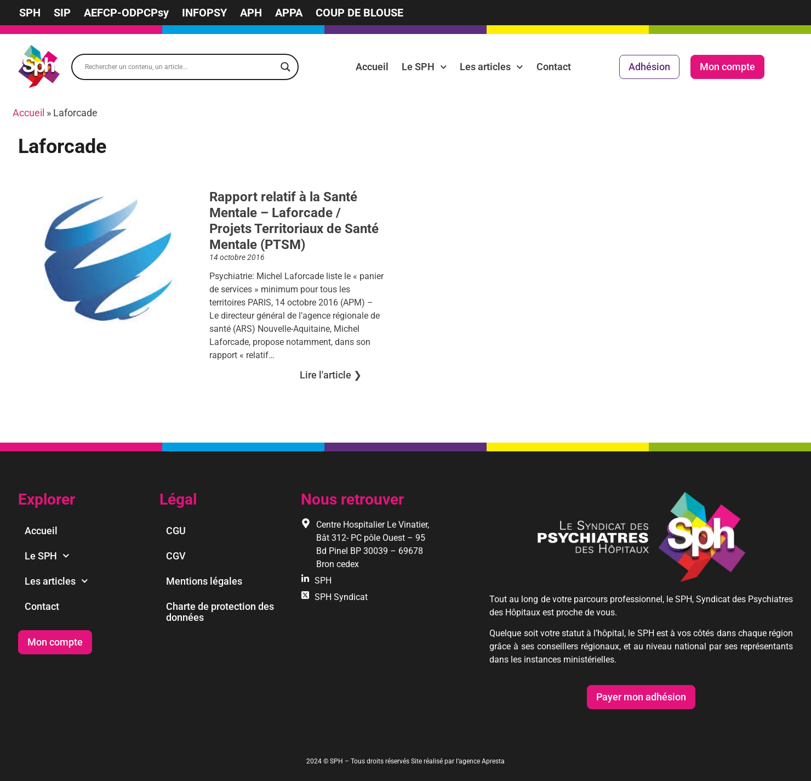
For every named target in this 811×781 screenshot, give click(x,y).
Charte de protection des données (220, 612)
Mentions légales (204, 581)
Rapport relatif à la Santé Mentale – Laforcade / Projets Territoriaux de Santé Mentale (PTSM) (294, 220)
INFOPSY (204, 12)
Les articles (491, 67)
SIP (62, 12)
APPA (288, 12)
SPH (30, 12)
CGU (176, 530)
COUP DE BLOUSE (359, 12)
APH (251, 12)
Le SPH (424, 67)
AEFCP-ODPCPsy (126, 12)
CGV (176, 556)
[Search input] (180, 67)
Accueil (372, 66)
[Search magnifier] (285, 67)
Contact (553, 66)
